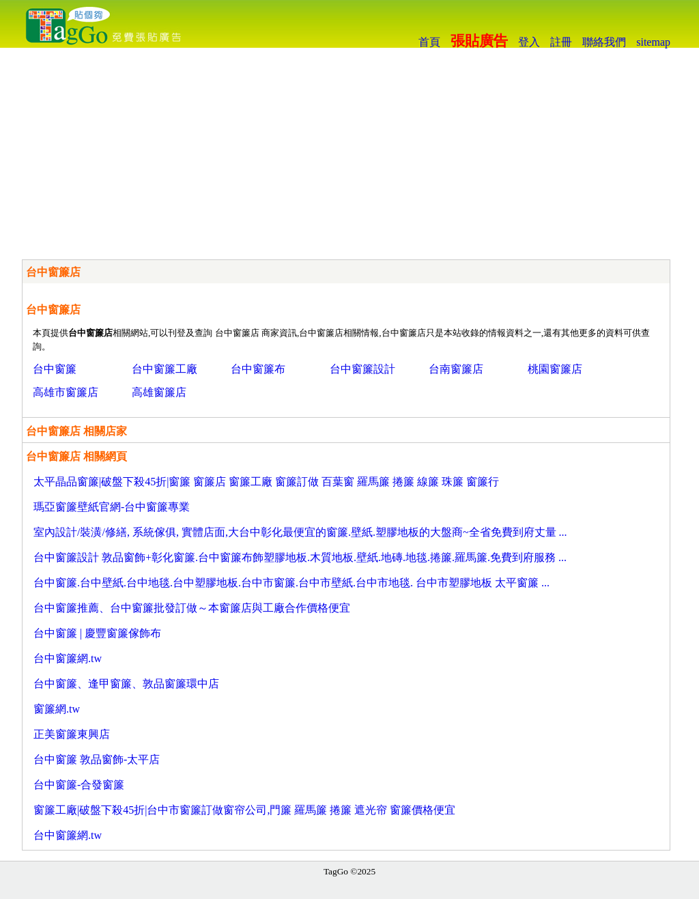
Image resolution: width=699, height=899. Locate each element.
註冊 (561, 42)
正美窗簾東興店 (71, 734)
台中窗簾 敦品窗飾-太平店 (96, 759)
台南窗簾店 (456, 369)
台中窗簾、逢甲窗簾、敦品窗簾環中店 (126, 683)
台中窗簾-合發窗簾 (78, 784)
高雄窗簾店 (159, 392)
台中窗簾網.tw (67, 658)
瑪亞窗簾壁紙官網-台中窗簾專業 (111, 507)
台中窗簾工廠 (164, 369)
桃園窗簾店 (555, 369)
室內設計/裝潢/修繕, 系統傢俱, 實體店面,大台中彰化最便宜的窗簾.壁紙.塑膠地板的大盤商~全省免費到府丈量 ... (300, 532)
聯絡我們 (604, 42)
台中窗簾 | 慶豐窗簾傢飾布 (97, 633)
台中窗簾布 (258, 369)
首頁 (429, 42)
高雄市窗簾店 (65, 392)
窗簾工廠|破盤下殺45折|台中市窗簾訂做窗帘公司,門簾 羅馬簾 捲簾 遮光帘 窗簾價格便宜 (244, 810)
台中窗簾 (54, 369)
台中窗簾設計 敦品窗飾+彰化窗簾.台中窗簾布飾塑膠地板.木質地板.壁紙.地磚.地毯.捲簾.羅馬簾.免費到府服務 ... (300, 557)
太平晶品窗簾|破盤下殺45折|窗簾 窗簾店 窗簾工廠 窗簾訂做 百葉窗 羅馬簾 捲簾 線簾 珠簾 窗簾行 (266, 481)
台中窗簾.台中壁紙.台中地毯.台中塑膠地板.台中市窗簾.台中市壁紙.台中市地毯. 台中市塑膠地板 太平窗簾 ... (291, 582)
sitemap (653, 42)
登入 (529, 42)
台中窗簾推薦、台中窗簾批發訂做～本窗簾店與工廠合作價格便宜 (191, 608)
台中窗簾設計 (362, 369)
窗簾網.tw (56, 709)
